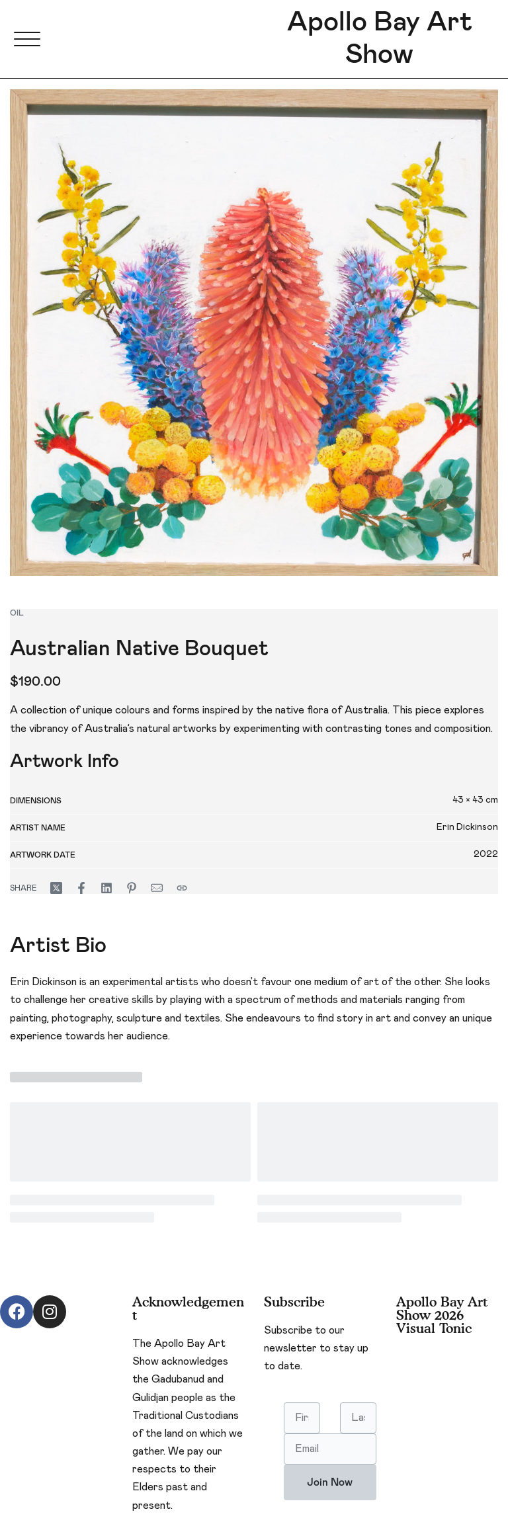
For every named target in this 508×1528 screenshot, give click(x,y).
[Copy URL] (182, 888)
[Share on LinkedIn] (106, 888)
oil (17, 613)
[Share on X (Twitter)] (56, 888)
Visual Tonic (434, 1328)
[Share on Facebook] (81, 888)
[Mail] (157, 888)
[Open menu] (27, 39)
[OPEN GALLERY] (254, 332)
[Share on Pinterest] (132, 888)
